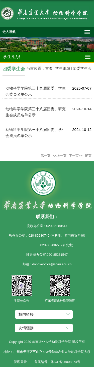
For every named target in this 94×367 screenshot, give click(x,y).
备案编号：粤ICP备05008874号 (57, 362)
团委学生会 (82, 68)
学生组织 (62, 68)
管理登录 (20, 362)
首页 (49, 68)
